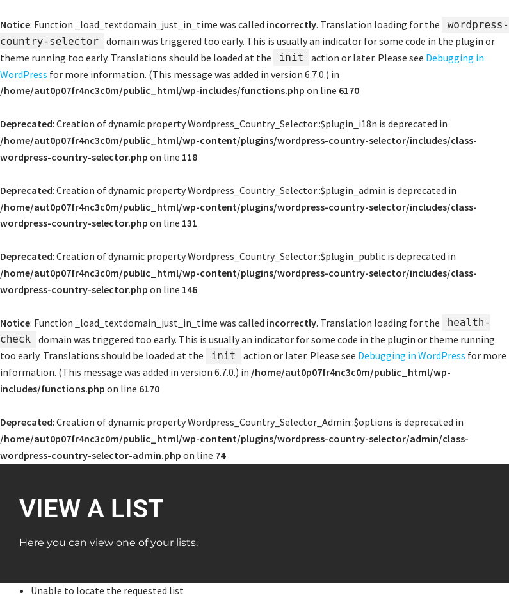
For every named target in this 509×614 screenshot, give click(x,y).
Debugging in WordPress (411, 355)
